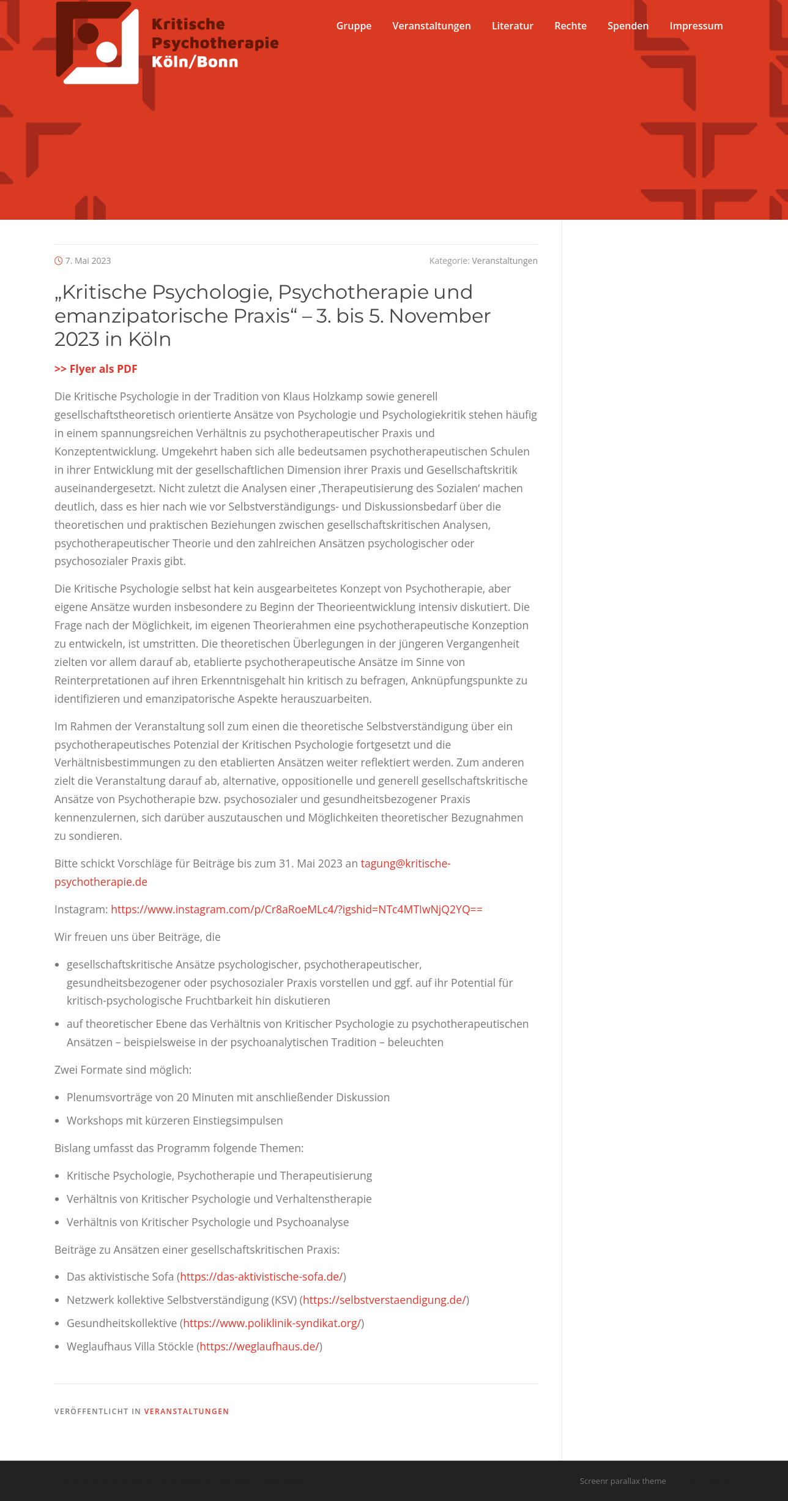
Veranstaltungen (432, 25)
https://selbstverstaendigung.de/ (384, 1299)
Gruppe (354, 25)
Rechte (570, 25)
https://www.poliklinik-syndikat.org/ (272, 1323)
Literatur (512, 25)
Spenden (628, 25)
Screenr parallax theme (623, 1480)
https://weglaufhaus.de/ (259, 1346)
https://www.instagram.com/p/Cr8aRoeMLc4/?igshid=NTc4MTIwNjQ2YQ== (297, 909)
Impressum (696, 25)
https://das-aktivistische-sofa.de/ (261, 1276)
